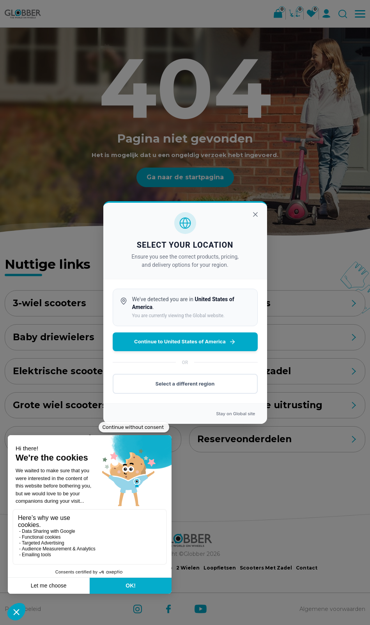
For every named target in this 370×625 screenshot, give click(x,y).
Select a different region (185, 383)
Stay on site (235, 413)
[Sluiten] (255, 214)
